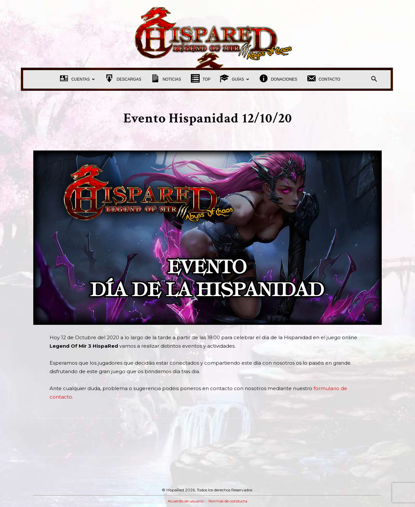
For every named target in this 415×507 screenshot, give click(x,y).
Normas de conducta (227, 501)
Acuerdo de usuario (186, 501)
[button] (374, 80)
